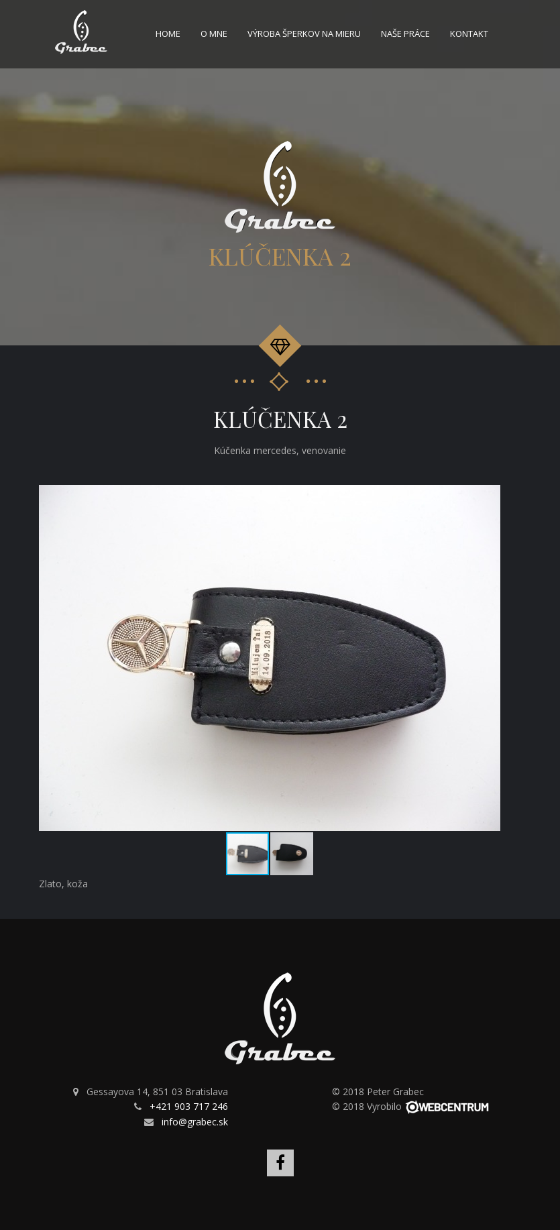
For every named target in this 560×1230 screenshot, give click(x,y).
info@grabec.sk (195, 1121)
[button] (488, 497)
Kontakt (469, 33)
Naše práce (405, 33)
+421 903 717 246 (189, 1106)
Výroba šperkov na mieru (304, 33)
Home (168, 33)
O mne (214, 33)
